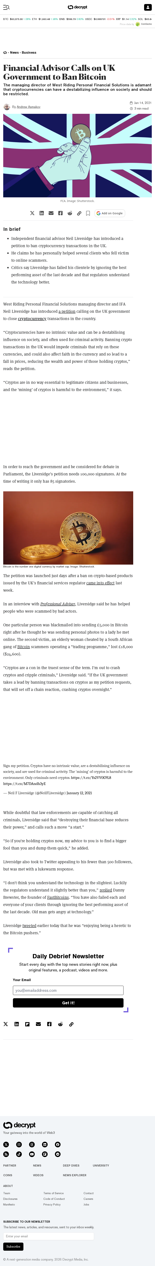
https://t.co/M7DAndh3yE (24, 784)
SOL (140, 19)
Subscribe (13, 1246)
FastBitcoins (58, 897)
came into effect (100, 583)
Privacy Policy (52, 1204)
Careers (88, 1198)
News (37, 1165)
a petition (67, 311)
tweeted (29, 925)
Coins (7, 1175)
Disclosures (10, 1198)
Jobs (86, 1204)
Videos (38, 1175)
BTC (5, 19)
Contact (89, 1193)
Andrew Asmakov (28, 107)
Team (6, 1193)
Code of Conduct (54, 1198)
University (101, 1165)
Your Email (22, 980)
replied (106, 890)
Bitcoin (23, 646)
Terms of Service (53, 1193)
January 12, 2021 (79, 793)
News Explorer (74, 1175)
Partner (9, 1165)
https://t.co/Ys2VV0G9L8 (91, 777)
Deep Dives (71, 1165)
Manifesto (9, 1204)
